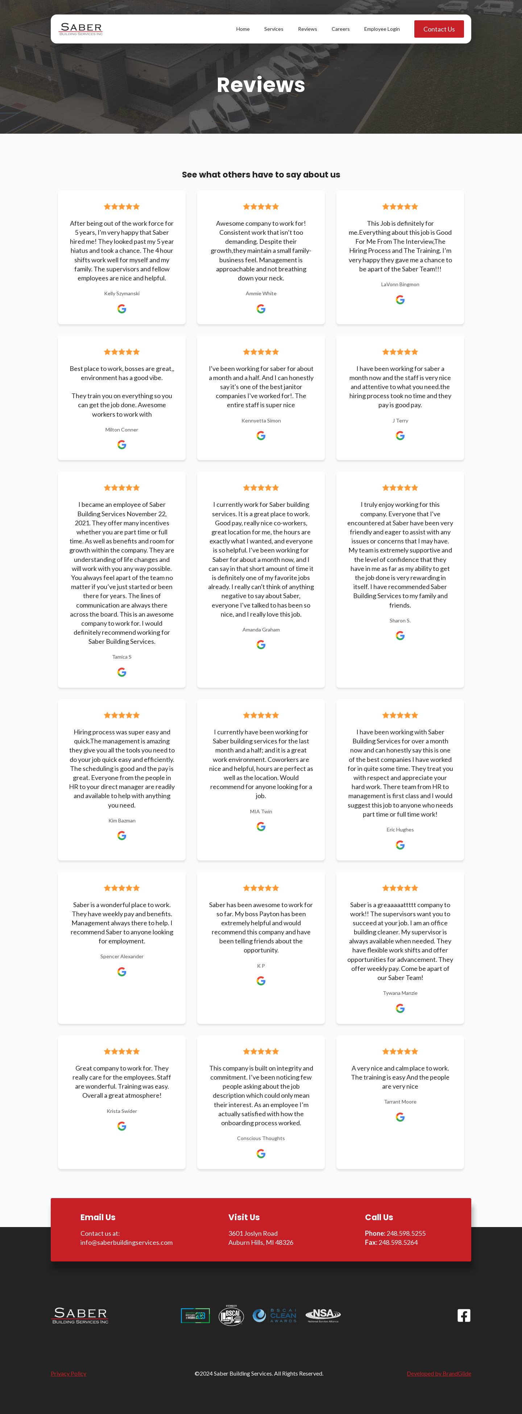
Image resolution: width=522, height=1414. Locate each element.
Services (273, 29)
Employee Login (382, 29)
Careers (341, 29)
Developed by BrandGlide (439, 1373)
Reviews (307, 29)
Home (243, 29)
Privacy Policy (68, 1373)
